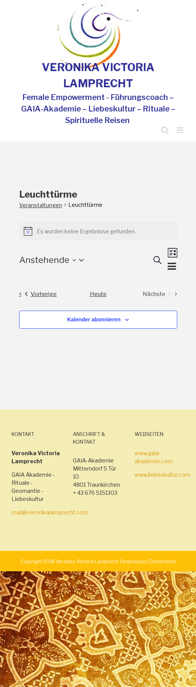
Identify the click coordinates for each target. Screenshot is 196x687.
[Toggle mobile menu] (180, 130)
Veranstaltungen (40, 205)
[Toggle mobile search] (165, 130)
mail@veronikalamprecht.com (50, 512)
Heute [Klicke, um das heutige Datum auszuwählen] (98, 294)
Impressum (134, 561)
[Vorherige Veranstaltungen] (35, 293)
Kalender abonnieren (93, 319)
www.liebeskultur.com (162, 474)
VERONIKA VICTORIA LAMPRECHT (98, 75)
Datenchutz (163, 561)
